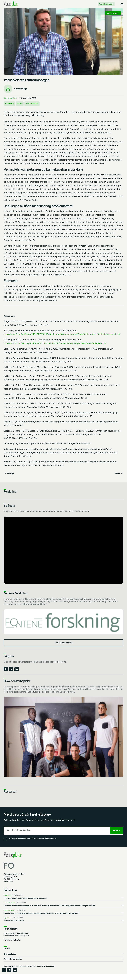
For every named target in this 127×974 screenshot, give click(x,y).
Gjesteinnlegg (20, 89)
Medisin (19, 103)
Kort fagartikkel (10, 98)
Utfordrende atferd (32, 103)
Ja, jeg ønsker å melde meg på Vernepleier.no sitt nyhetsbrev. (32, 839)
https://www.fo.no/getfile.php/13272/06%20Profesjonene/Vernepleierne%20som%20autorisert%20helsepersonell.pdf (62, 334)
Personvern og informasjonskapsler (17, 966)
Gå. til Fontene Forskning (63, 643)
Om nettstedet (10, 954)
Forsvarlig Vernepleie (106, 4)
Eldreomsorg (9, 103)
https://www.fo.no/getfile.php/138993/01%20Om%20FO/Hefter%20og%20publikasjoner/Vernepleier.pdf (55, 343)
